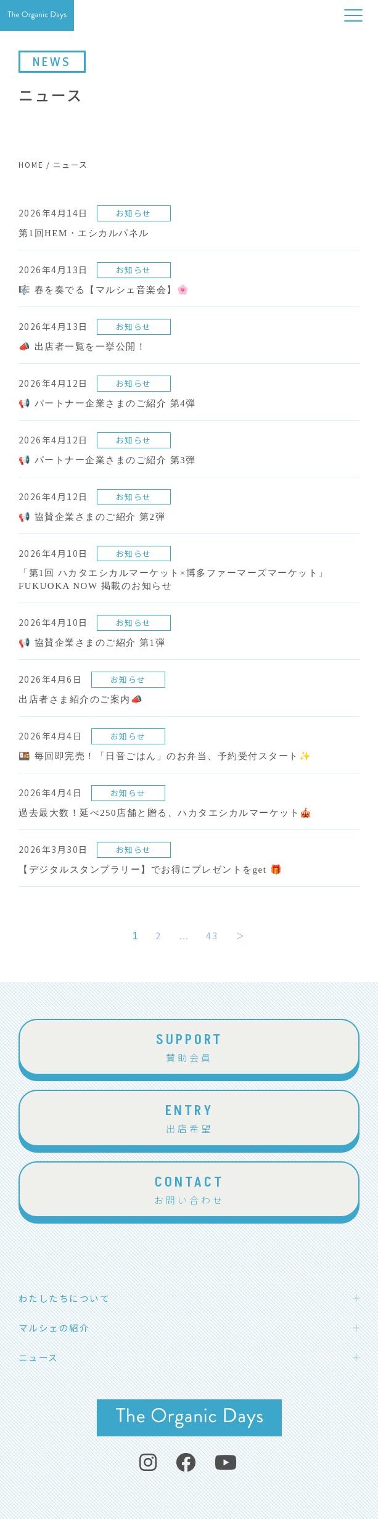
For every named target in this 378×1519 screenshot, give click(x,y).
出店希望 (189, 1117)
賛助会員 (189, 1046)
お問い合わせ (189, 1189)
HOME (31, 164)
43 (212, 935)
